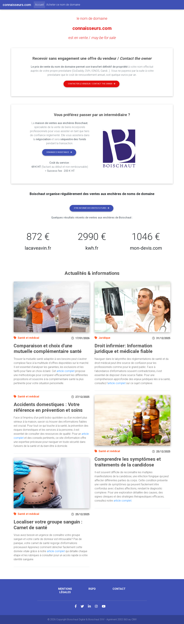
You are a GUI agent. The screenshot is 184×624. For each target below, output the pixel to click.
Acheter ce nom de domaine (63, 4)
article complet (65, 370)
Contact (119, 588)
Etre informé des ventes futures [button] (91, 208)
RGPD (92, 588)
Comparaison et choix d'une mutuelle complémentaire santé (48, 348)
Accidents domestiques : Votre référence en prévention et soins (48, 407)
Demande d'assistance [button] (59, 152)
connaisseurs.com (92, 28)
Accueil (40, 4)
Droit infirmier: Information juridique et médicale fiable (123, 348)
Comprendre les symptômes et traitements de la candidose (128, 461)
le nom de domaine (92, 18)
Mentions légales (65, 590)
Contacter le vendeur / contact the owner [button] (91, 83)
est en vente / (92, 37)
